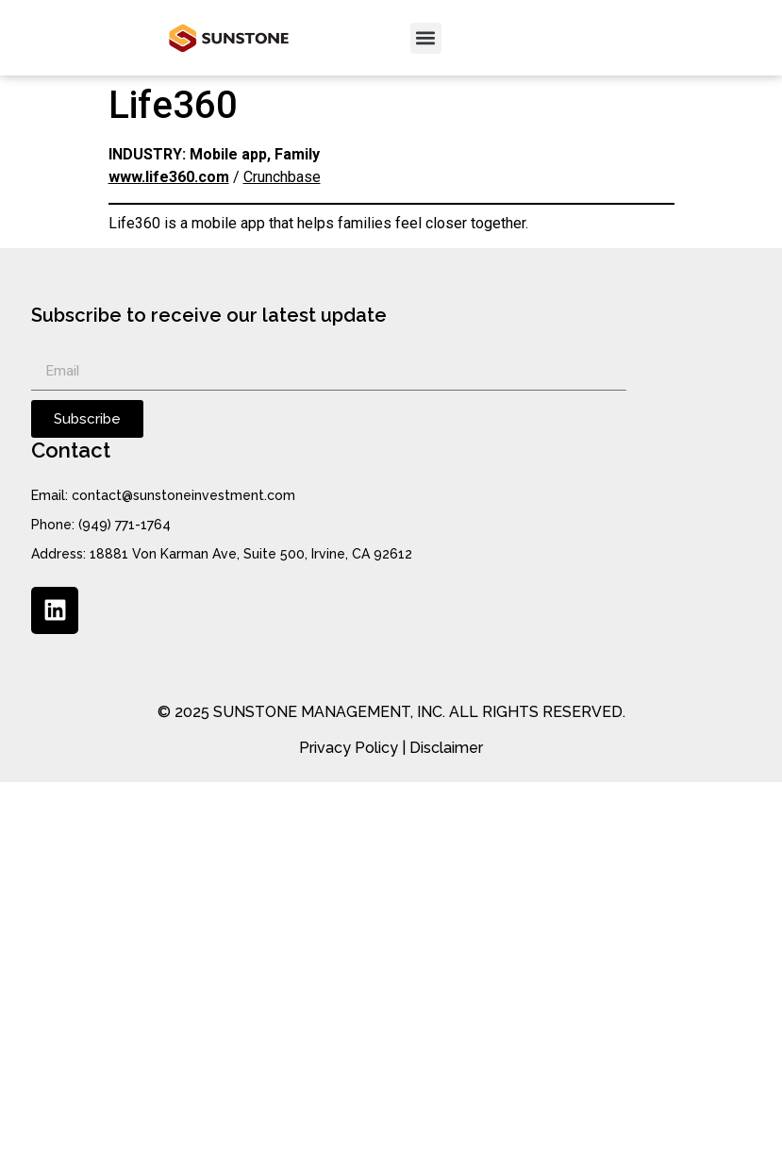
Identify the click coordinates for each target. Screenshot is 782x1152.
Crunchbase (282, 177)
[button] (425, 38)
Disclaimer (446, 748)
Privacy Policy (348, 748)
